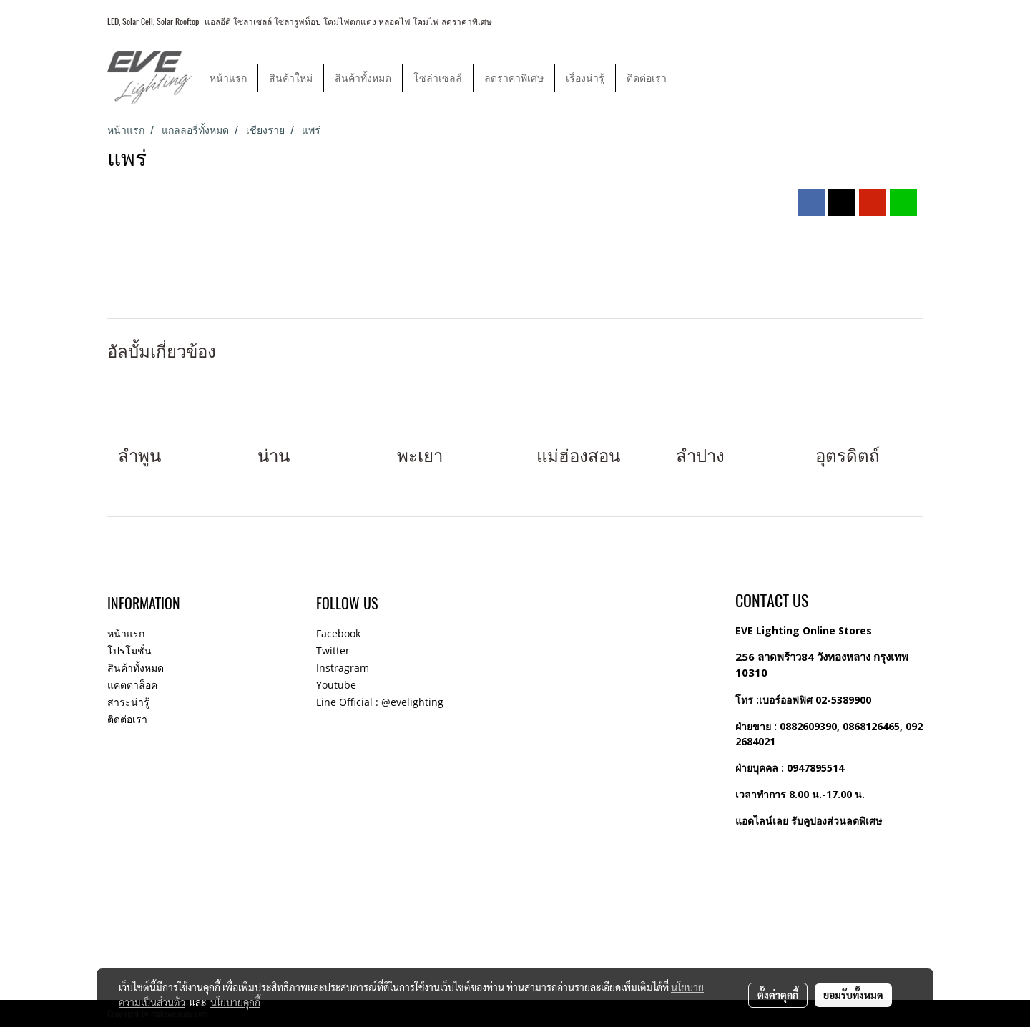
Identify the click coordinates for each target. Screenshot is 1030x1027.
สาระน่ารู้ (128, 702)
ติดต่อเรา (647, 78)
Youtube (336, 685)
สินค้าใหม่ (291, 78)
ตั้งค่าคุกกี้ (777, 994)
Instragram (342, 667)
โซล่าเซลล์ (437, 78)
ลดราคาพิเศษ (514, 78)
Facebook (338, 633)
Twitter (333, 650)
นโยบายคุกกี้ (235, 1002)
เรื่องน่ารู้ (585, 78)
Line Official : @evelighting (379, 702)
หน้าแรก (228, 78)
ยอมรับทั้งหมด (853, 994)
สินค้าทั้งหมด (363, 78)
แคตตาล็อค (132, 685)
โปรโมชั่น (129, 650)
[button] (690, 78)
